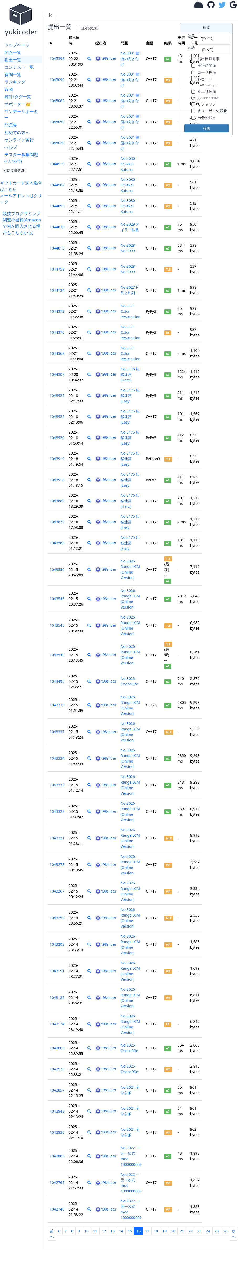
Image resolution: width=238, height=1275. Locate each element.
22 (190, 1230)
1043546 (57, 598)
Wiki (8, 89)
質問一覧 (12, 74)
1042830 (57, 1132)
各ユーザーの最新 (212, 110)
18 (156, 1230)
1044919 (57, 163)
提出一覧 (12, 60)
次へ (234, 1233)
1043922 (57, 416)
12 (104, 1230)
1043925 (57, 395)
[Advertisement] (22, 315)
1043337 (57, 731)
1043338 (57, 705)
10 (86, 1230)
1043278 (57, 864)
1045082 (57, 100)
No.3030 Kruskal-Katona (128, 164)
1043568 (57, 542)
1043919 (57, 458)
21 (182, 1230)
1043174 (57, 1024)
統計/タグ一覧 (17, 96)
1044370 (57, 332)
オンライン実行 (19, 140)
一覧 (48, 14)
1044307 (57, 374)
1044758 (57, 269)
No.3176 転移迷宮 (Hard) (130, 374)
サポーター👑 (17, 104)
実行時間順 (207, 65)
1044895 (57, 205)
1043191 (57, 970)
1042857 (57, 1090)
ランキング (14, 82)
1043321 (57, 837)
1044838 (57, 227)
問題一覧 (12, 52)
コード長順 (207, 72)
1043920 (57, 437)
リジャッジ (207, 103)
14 (121, 1230)
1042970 (57, 1069)
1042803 (57, 1155)
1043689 (57, 500)
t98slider (105, 58)
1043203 (57, 944)
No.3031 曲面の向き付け (130, 59)
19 (164, 1230)
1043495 (57, 681)
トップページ (17, 45)
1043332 (57, 784)
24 (208, 1230)
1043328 (57, 811)
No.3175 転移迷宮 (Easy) (130, 395)
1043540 (57, 654)
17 (147, 1230)
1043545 (57, 625)
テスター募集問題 (21, 157)
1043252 (57, 917)
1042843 (57, 1111)
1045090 (57, 79)
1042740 (57, 1209)
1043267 (57, 891)
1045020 (57, 142)
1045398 (57, 58)
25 (217, 1230)
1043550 (57, 569)
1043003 (57, 1047)
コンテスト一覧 (19, 67)
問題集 (10, 125)
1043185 (57, 997)
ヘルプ (10, 147)
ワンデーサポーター (21, 114)
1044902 (57, 184)
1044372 (57, 311)
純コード (208, 82)
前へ (52, 1233)
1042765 (57, 1182)
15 (130, 1230)
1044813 (57, 248)
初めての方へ (17, 132)
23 (199, 1230)
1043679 (57, 521)
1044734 (57, 290)
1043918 (57, 479)
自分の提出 (89, 28)
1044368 (57, 353)
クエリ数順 (209, 94)
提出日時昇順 (209, 58)
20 (173, 1230)
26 (225, 1230)
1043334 (57, 758)
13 (112, 1230)
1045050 (57, 121)
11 (95, 1230)
